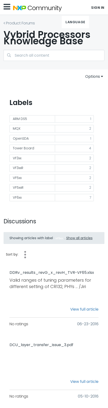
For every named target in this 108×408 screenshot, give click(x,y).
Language (75, 22)
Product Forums (20, 23)
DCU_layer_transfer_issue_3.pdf (41, 345)
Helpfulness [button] (25, 255)
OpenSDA (21, 138)
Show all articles (79, 238)
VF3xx (17, 158)
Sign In (97, 7)
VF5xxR (18, 187)
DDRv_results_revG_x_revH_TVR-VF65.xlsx (51, 272)
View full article (84, 309)
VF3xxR (18, 167)
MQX (16, 128)
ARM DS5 (20, 118)
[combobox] (54, 55)
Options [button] (92, 76)
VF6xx (17, 197)
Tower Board (23, 148)
